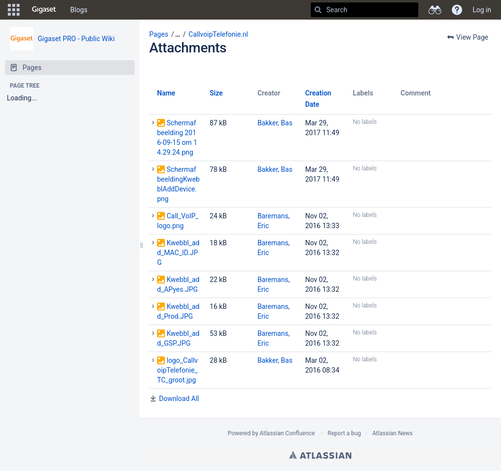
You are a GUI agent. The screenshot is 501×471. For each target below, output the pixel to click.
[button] (14, 10)
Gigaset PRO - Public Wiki (76, 39)
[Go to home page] (44, 10)
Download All (179, 398)
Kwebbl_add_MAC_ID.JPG (178, 252)
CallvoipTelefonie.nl (218, 34)
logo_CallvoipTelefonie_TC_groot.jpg (177, 370)
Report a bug (344, 433)
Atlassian (320, 454)
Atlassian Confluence (287, 433)
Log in (482, 10)
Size (216, 93)
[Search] (318, 10)
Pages (158, 34)
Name (166, 93)
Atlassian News (392, 433)
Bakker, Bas (275, 123)
